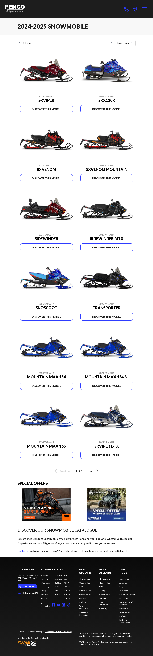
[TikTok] (69, 605)
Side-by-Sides (85, 590)
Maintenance (125, 616)
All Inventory (84, 579)
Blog (121, 587)
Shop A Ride (36, 638)
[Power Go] (46, 643)
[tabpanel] (56, 587)
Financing (103, 608)
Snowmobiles (85, 594)
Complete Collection (83, 613)
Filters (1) (26, 43)
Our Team (123, 590)
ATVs (81, 587)
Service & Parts (125, 612)
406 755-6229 (28, 592)
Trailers (82, 602)
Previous (62, 471)
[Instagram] (64, 605)
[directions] (135, 9)
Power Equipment (84, 607)
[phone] (127, 9)
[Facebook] (53, 605)
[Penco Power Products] (15, 9)
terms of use (93, 644)
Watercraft (83, 598)
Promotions (124, 608)
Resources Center (127, 594)
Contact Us (124, 579)
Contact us (23, 550)
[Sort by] (123, 43)
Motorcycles (84, 583)
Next (94, 471)
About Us (123, 583)
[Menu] (144, 9)
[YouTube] (58, 605)
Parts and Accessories (124, 621)
